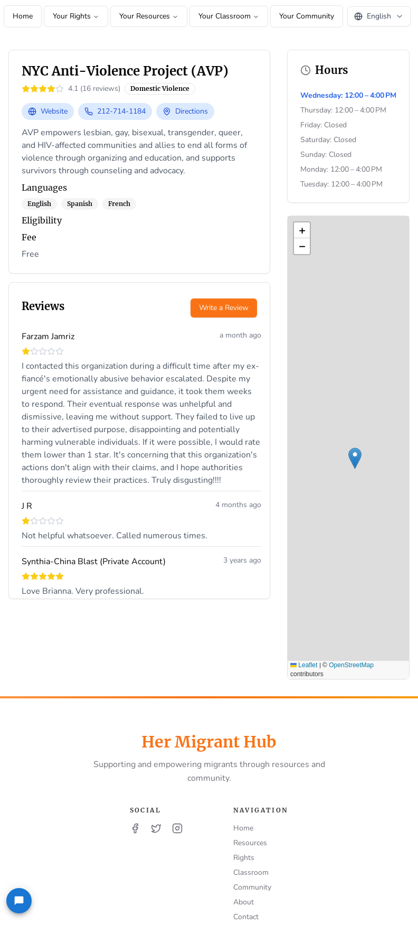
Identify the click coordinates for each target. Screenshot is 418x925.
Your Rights (76, 16)
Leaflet (303, 665)
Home (23, 16)
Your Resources (148, 16)
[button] (355, 458)
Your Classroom (228, 16)
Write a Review (224, 308)
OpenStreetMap (351, 665)
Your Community (306, 16)
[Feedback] (19, 900)
